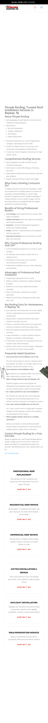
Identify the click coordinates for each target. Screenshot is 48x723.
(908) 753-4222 (29, 2)
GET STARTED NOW (12, 453)
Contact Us (24, 489)
